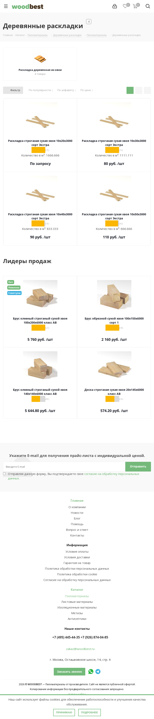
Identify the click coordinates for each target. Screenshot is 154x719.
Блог (77, 518)
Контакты (77, 535)
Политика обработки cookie (77, 574)
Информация (77, 545)
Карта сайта (77, 694)
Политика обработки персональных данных (77, 568)
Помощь (77, 524)
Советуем (14, 293)
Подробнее (89, 712)
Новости (77, 513)
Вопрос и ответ (77, 530)
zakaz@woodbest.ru (80, 649)
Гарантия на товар (77, 563)
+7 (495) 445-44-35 (66, 637)
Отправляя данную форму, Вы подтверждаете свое (73, 476)
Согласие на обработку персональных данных (77, 580)
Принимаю (64, 712)
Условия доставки (77, 557)
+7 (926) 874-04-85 (94, 637)
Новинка (13, 287)
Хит (10, 282)
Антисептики (77, 619)
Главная (77, 500)
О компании (77, 507)
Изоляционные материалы (77, 607)
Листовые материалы (77, 602)
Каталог (77, 589)
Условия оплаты (77, 551)
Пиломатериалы (77, 596)
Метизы (77, 613)
